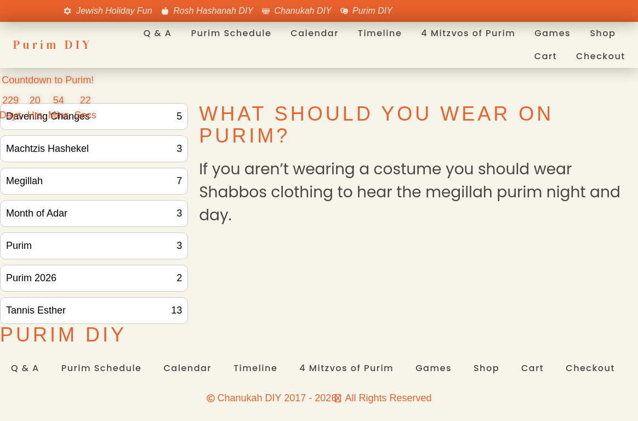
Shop (603, 33)
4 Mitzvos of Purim (468, 33)
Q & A (158, 33)
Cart (545, 56)
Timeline (380, 33)
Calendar (314, 33)
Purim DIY (52, 44)
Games (552, 33)
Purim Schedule (231, 33)
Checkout (600, 56)
